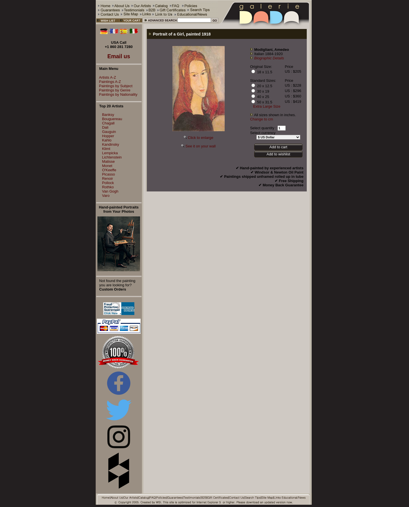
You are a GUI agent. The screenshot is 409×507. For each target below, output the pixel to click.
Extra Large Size (266, 106)
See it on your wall (200, 146)
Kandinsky (110, 144)
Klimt (106, 149)
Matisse (108, 161)
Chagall (108, 123)
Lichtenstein (112, 157)
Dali (105, 127)
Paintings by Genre (113, 90)
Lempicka (110, 153)
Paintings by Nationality (116, 94)
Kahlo (106, 140)
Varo (106, 195)
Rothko (108, 187)
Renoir (107, 178)
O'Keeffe (109, 170)
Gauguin (109, 132)
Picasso (108, 174)
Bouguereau (112, 119)
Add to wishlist (278, 154)
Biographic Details (269, 58)
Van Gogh (110, 191)
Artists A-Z (106, 77)
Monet (107, 166)
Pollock (108, 183)
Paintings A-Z (108, 82)
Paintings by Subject (114, 86)
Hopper (108, 136)
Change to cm (261, 119)
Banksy (108, 114)
